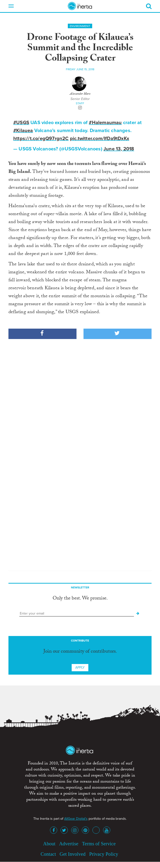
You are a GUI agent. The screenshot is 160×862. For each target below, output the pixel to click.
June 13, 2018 (119, 149)
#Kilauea (23, 131)
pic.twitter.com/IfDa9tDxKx (99, 138)
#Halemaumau (105, 123)
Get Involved (72, 854)
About (49, 843)
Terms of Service (99, 843)
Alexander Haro (80, 94)
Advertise (68, 843)
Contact (48, 854)
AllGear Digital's (76, 819)
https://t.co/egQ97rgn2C (41, 138)
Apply (80, 667)
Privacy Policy (103, 854)
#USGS (21, 123)
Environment (80, 26)
